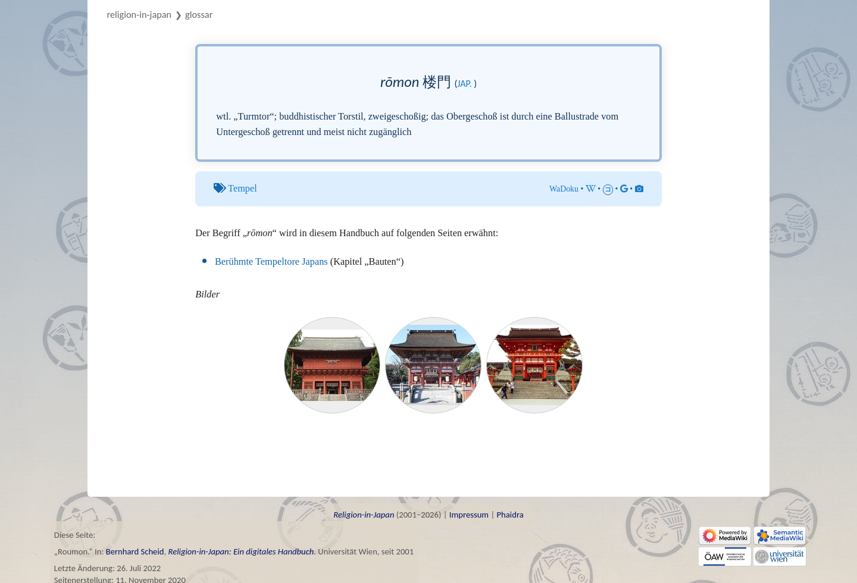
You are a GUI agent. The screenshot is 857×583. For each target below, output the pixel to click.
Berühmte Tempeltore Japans (271, 261)
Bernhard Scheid (135, 551)
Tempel (242, 188)
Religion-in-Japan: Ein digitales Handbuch (241, 551)
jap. (464, 83)
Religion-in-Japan (139, 14)
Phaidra (509, 514)
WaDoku (563, 188)
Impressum (469, 514)
